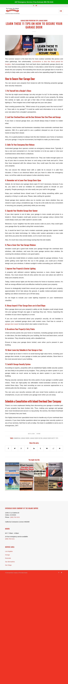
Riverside (8, 558)
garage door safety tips (50, 438)
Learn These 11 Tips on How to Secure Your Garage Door (34, 25)
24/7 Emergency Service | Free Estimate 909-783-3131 (34, 2)
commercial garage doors (21, 438)
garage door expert (12, 324)
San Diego (8, 565)
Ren (39, 434)
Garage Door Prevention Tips (29, 20)
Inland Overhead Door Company (46, 401)
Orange (7, 555)
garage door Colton (36, 438)
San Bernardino (10, 561)
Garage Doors (43, 20)
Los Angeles (9, 551)
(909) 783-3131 (15, 517)
